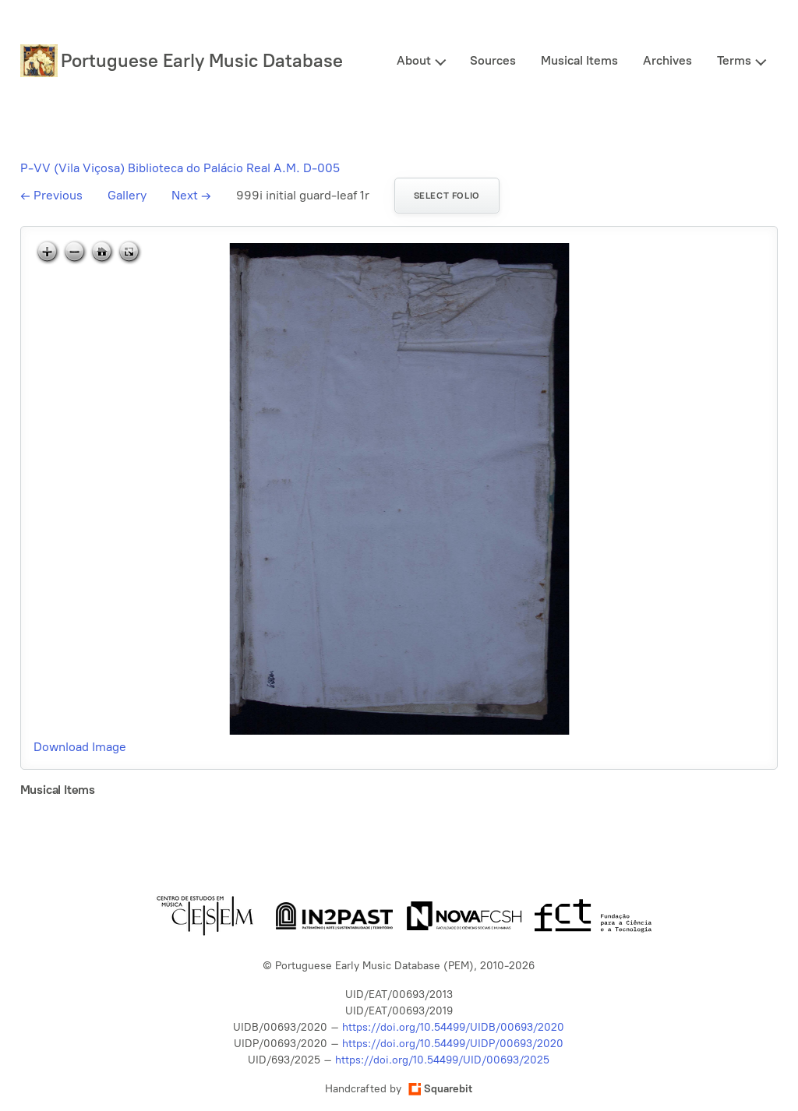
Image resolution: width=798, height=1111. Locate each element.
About (414, 60)
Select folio (447, 195)
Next (191, 195)
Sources (493, 60)
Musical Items (579, 60)
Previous (51, 195)
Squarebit (440, 1088)
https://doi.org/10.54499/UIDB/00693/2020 (453, 1027)
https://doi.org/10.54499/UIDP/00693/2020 (452, 1043)
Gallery (127, 195)
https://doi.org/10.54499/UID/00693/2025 (442, 1060)
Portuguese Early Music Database (202, 60)
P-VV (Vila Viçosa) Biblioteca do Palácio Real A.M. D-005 (180, 167)
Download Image (80, 746)
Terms (734, 60)
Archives (667, 60)
